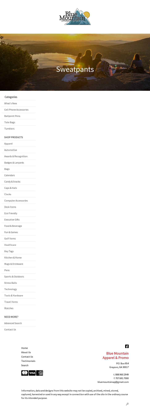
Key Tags (9, 251)
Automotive (10, 149)
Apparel (8, 143)
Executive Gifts (12, 219)
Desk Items (10, 206)
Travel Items (11, 301)
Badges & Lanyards (14, 162)
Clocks (7, 194)
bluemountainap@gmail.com (113, 381)
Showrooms (40, 3)
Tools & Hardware (13, 295)
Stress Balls (10, 282)
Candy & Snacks (12, 181)
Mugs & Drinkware (13, 263)
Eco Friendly (10, 213)
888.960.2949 (122, 374)
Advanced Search (13, 323)
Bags (7, 168)
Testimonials (28, 360)
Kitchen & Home (13, 257)
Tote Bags (9, 122)
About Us (26, 352)
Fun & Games (11, 232)
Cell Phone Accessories (16, 109)
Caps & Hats (10, 187)
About (15, 3)
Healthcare (10, 244)
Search (119, 3)
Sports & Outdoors (14, 276)
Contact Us (54, 3)
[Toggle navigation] (5, 30)
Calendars (9, 175)
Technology (10, 289)
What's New (10, 103)
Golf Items (10, 238)
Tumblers (9, 128)
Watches (8, 308)
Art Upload (26, 3)
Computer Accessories (16, 200)
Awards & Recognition (15, 156)
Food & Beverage (13, 225)
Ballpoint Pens (12, 115)
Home (6, 3)
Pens (7, 270)
